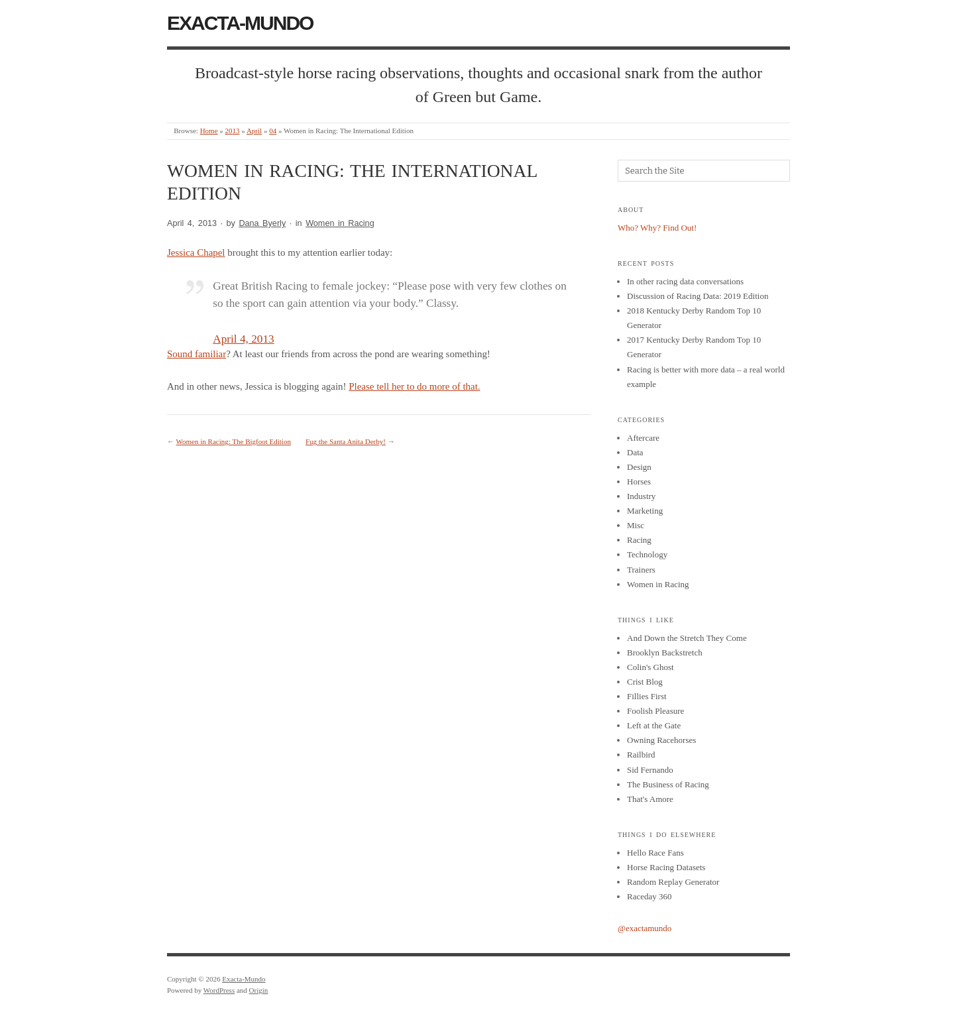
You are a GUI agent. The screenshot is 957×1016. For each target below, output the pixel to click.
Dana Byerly (262, 223)
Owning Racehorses (661, 740)
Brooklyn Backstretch (665, 652)
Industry (641, 496)
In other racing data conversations (685, 281)
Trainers (641, 570)
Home (209, 131)
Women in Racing (340, 223)
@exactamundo (644, 928)
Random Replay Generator (673, 882)
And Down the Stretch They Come (687, 638)
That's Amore (650, 799)
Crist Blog (645, 682)
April (254, 131)
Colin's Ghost (650, 667)
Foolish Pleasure (655, 711)
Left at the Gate (654, 725)
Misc (635, 525)
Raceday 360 (649, 896)
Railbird (641, 755)
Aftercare (643, 438)
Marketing (645, 511)
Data (635, 452)
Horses (639, 481)
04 (272, 131)
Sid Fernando (650, 770)
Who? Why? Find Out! (657, 228)
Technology (647, 554)
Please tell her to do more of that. (414, 386)
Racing (639, 540)
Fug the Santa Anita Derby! (346, 441)
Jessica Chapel (196, 252)
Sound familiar (196, 354)
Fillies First (647, 696)
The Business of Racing (668, 784)
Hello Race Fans (655, 853)
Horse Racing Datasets (666, 867)
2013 (232, 131)
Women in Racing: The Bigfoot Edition (233, 441)
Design (639, 467)
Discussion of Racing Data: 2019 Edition (697, 296)
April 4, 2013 (243, 339)
